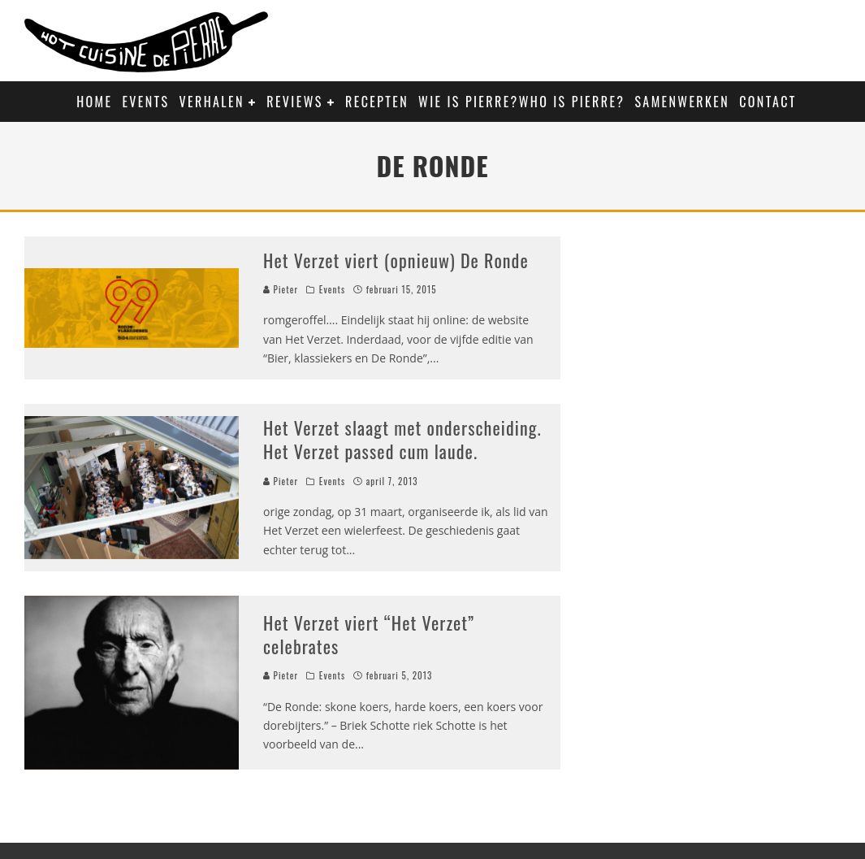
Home (94, 101)
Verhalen (211, 101)
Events (145, 101)
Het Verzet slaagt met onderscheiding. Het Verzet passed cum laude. (402, 439)
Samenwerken (681, 101)
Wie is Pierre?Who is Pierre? (521, 101)
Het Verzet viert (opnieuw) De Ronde (396, 260)
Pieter (280, 289)
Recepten (377, 101)
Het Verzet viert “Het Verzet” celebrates (368, 634)
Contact (768, 101)
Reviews (294, 101)
